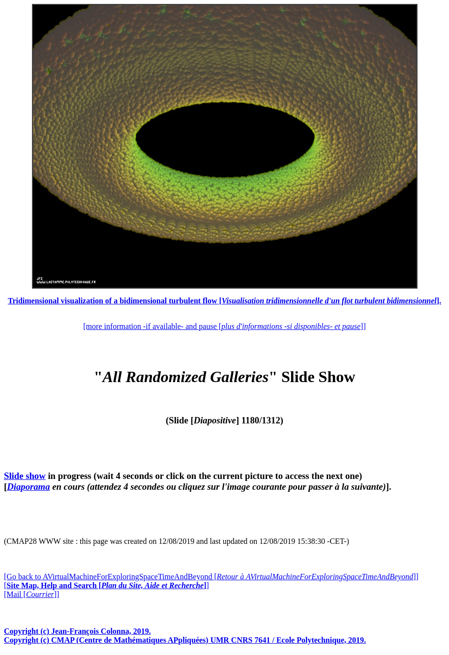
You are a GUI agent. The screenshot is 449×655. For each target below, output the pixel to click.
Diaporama (28, 486)
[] (106, 585)
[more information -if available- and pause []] (224, 326)
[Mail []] (31, 594)
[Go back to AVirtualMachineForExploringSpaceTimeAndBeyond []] (211, 576)
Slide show (25, 476)
